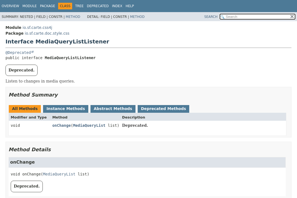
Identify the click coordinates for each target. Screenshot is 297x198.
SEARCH (211, 17)
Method (73, 17)
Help (130, 6)
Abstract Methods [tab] (113, 108)
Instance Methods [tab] (65, 108)
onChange (61, 125)
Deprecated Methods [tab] (163, 108)
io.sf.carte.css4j (37, 27)
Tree (79, 6)
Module (29, 6)
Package (47, 6)
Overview (10, 6)
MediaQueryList (89, 125)
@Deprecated (18, 52)
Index (117, 6)
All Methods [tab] (25, 108)
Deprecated (98, 6)
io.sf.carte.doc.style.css (47, 33)
